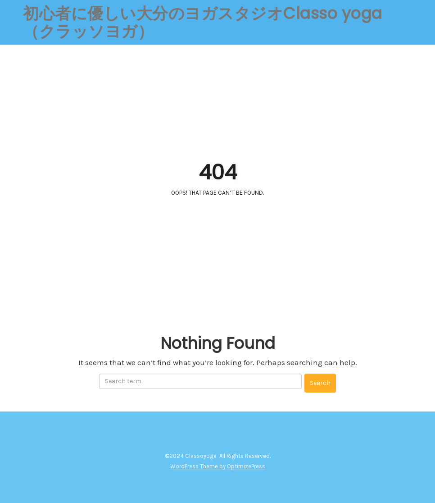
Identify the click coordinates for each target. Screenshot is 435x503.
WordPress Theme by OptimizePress (217, 466)
